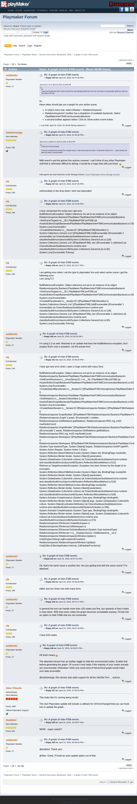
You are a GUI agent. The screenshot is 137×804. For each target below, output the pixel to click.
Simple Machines (81, 799)
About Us (80, 10)
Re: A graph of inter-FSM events (61, 75)
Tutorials (42, 10)
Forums (53, 10)
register (37, 26)
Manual (63, 10)
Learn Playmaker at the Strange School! (102, 174)
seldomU (11, 75)
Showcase (29, 10)
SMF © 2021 (67, 799)
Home (11, 10)
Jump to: (102, 782)
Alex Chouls (14, 688)
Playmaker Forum (20, 17)
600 (68, 55)
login (29, 26)
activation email (27, 29)
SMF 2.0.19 (56, 799)
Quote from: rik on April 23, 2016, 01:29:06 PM (55, 84)
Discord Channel (125, 32)
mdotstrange (14, 132)
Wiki (71, 10)
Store (18, 10)
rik (7, 181)
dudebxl (11, 720)
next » (131, 60)
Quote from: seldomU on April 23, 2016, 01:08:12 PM (57, 142)
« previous (123, 60)
